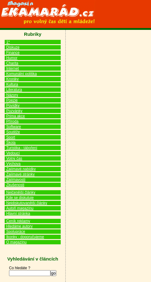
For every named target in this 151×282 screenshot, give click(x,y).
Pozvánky (14, 111)
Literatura (14, 89)
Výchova (13, 164)
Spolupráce (15, 231)
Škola (11, 142)
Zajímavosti (15, 179)
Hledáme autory (19, 226)
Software (13, 127)
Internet (12, 68)
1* (8, 42)
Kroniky (12, 79)
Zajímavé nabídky (21, 169)
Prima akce (15, 116)
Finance (13, 52)
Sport (10, 137)
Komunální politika (21, 74)
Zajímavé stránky (20, 174)
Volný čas (14, 158)
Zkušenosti (15, 185)
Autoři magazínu (19, 208)
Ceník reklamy (18, 221)
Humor (11, 58)
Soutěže (13, 132)
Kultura (12, 84)
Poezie (12, 100)
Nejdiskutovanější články (26, 203)
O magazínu (16, 242)
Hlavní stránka (18, 213)
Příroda (12, 121)
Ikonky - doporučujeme (25, 237)
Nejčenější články (20, 192)
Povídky (13, 105)
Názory (12, 95)
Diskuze (13, 47)
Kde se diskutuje (20, 197)
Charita (12, 63)
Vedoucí (13, 153)
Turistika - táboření (21, 148)
